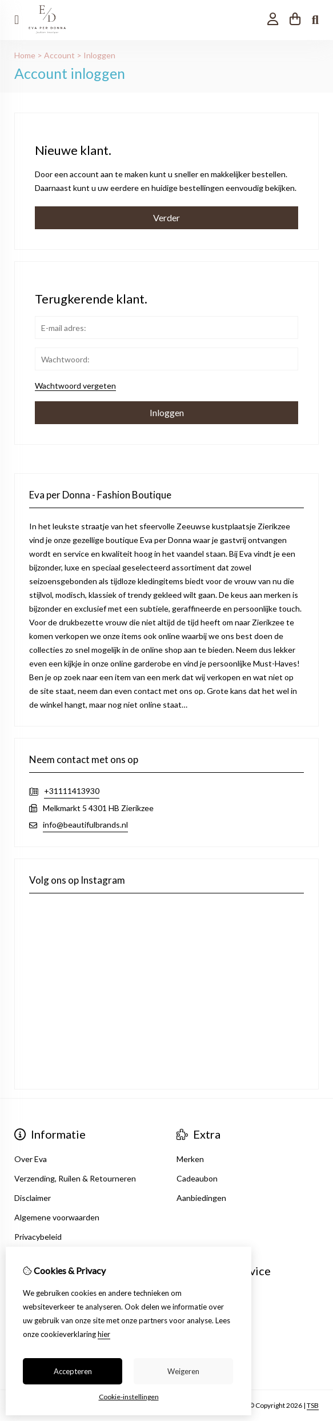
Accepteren (73, 1371)
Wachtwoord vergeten (75, 385)
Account (59, 55)
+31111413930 (71, 791)
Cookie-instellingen (129, 1396)
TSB (313, 1405)
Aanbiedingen (201, 1198)
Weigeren (183, 1371)
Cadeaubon (197, 1178)
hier (104, 1334)
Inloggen (99, 55)
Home (24, 55)
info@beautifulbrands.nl (85, 824)
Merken (190, 1159)
